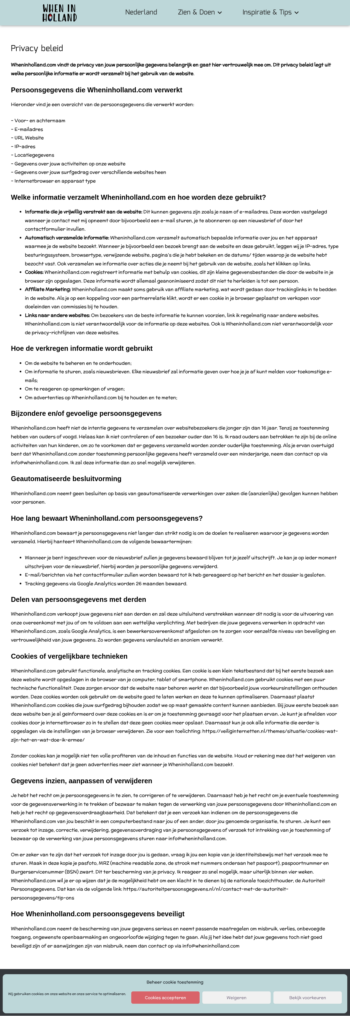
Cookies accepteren (165, 997)
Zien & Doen (200, 12)
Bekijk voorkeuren (307, 997)
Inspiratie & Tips (271, 12)
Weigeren (236, 997)
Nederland (141, 12)
